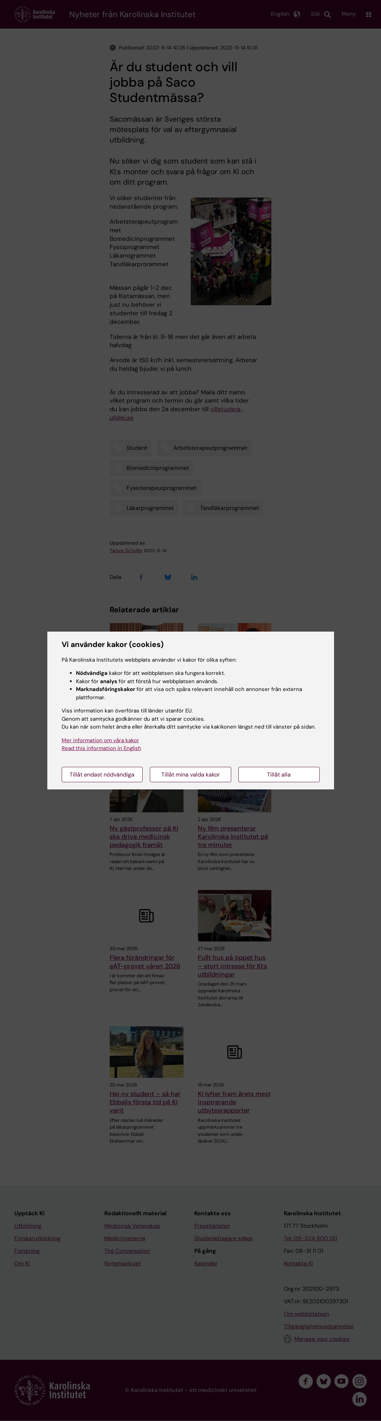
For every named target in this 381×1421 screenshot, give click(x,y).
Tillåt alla (279, 774)
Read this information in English (101, 748)
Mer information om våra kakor (100, 740)
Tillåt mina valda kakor (190, 774)
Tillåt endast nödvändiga (102, 774)
